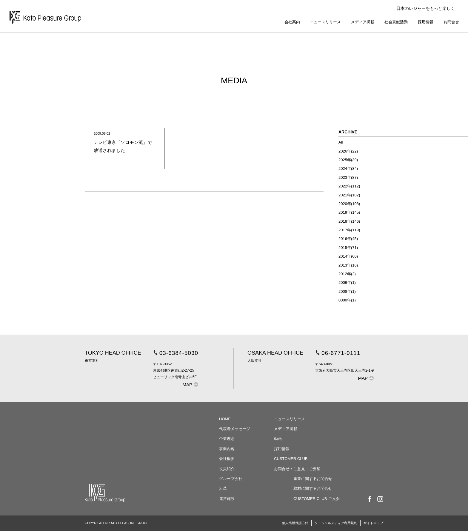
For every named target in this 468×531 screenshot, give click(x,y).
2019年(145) (349, 212)
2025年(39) (348, 160)
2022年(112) (349, 186)
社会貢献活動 (396, 22)
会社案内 (292, 22)
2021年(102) (349, 195)
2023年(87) (348, 177)
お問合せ (451, 22)
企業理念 (227, 438)
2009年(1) (347, 282)
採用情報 (425, 22)
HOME (225, 419)
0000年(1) (347, 300)
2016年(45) (348, 238)
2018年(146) (349, 221)
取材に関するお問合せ (312, 488)
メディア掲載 (362, 22)
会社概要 (227, 458)
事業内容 (227, 449)
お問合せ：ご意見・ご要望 (297, 469)
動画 (278, 438)
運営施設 (227, 498)
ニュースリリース (325, 22)
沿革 (223, 488)
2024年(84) (348, 168)
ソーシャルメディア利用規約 (336, 523)
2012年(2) (347, 274)
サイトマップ (373, 523)
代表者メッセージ (234, 429)
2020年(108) (349, 203)
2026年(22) (348, 151)
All (340, 142)
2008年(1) (347, 291)
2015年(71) (348, 247)
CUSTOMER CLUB (290, 458)
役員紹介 (227, 469)
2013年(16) (348, 265)
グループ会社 (230, 478)
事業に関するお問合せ (312, 478)
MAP (188, 384)
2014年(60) (348, 256)
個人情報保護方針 (295, 523)
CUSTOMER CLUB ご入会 (316, 498)
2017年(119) (349, 230)
